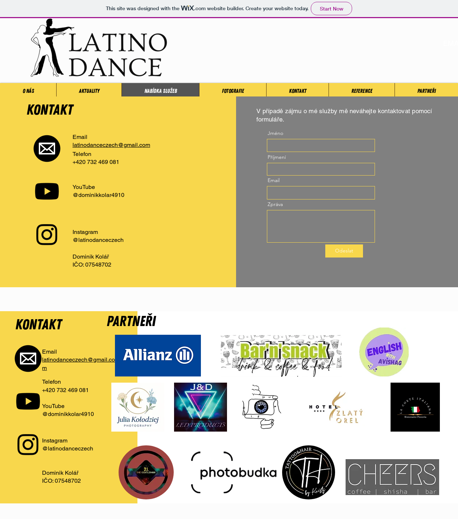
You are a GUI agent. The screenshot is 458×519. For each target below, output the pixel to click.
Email (274, 180)
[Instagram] (47, 234)
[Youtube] (47, 191)
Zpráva (275, 204)
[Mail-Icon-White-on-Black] (47, 148)
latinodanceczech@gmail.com (111, 144)
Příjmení (277, 157)
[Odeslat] (344, 251)
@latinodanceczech (98, 239)
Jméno (275, 133)
